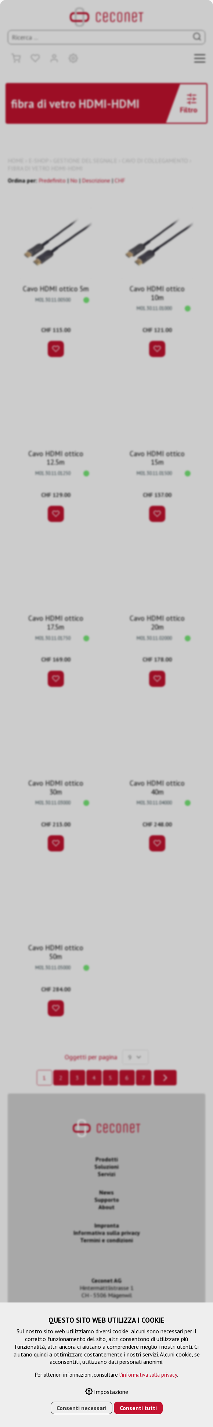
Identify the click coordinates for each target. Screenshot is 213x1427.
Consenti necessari (81, 1408)
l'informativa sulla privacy (148, 1374)
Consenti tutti (138, 1408)
